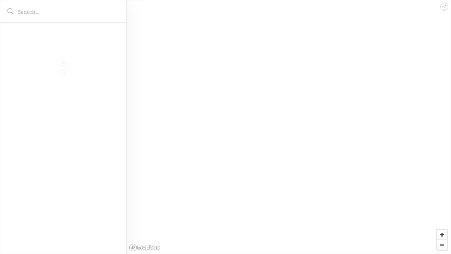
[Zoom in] (442, 235)
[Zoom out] (442, 245)
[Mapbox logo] (144, 247)
